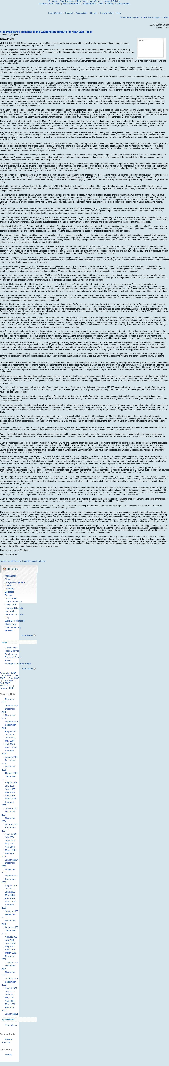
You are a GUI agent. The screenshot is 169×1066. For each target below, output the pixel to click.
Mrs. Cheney (95, 1)
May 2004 (10, 843)
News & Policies (112, 1)
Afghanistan (10, 576)
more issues (27, 635)
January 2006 (11, 757)
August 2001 (11, 988)
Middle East (10, 624)
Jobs (101, 3)
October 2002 (11, 927)
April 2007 (5, 683)
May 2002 (10, 946)
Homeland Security (14, 608)
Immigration (10, 611)
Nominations (11, 1025)
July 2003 (9, 888)
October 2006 (11, 721)
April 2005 (10, 795)
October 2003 (11, 876)
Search (93, 13)
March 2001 (11, 1004)
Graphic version (122, 3)
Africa (7, 579)
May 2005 (10, 792)
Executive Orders (13, 657)
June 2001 (10, 994)
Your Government (71, 3)
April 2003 (10, 898)
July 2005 (9, 786)
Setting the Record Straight (18, 663)
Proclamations (11, 654)
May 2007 (8, 680)
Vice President (67, 1)
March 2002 (11, 953)
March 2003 (11, 901)
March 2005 (11, 798)
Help (118, 13)
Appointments (89, 3)
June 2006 (10, 738)
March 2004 (11, 850)
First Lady (81, 1)
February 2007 (7, 688)
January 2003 (11, 911)
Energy (8, 595)
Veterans (9, 630)
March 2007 (5, 685)
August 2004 (11, 834)
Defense (9, 585)
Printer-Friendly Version (131, 17)
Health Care (10, 604)
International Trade (14, 614)
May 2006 (10, 741)
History (8, 1054)
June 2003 (10, 892)
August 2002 (11, 937)
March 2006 (11, 747)
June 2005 (10, 789)
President (52, 1)
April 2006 (10, 744)
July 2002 (9, 940)
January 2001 (11, 1014)
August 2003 (11, 885)
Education (10, 592)
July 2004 (9, 837)
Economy (9, 589)
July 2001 (9, 991)
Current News (11, 647)
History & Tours (46, 3)
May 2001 (10, 998)
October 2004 (11, 824)
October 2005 (11, 773)
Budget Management (15, 582)
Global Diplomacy (13, 601)
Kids (58, 3)
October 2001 (11, 978)
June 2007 (14, 678)
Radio (8, 660)
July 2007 (6, 675)
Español (69, 13)
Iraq (7, 617)
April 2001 (10, 1001)
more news (27, 668)
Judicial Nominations (15, 621)
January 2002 (11, 962)
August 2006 (11, 731)
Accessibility (81, 13)
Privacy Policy (106, 13)
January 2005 (11, 808)
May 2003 (10, 895)
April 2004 (10, 847)
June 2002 (10, 943)
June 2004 (10, 840)
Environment (11, 598)
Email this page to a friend (156, 17)
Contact (109, 3)
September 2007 (8, 673)
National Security (13, 627)
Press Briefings (12, 651)
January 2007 (11, 705)
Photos (141, 40)
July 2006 (9, 734)
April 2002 (10, 949)
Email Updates (55, 13)
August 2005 (11, 782)
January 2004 (11, 860)
